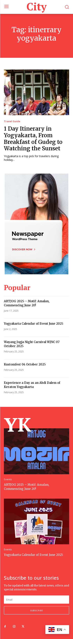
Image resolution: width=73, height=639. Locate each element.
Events (8, 479)
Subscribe (36, 610)
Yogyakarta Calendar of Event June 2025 (33, 323)
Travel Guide (12, 121)
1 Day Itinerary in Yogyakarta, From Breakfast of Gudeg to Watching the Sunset (33, 138)
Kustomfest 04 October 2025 (25, 364)
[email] (36, 599)
